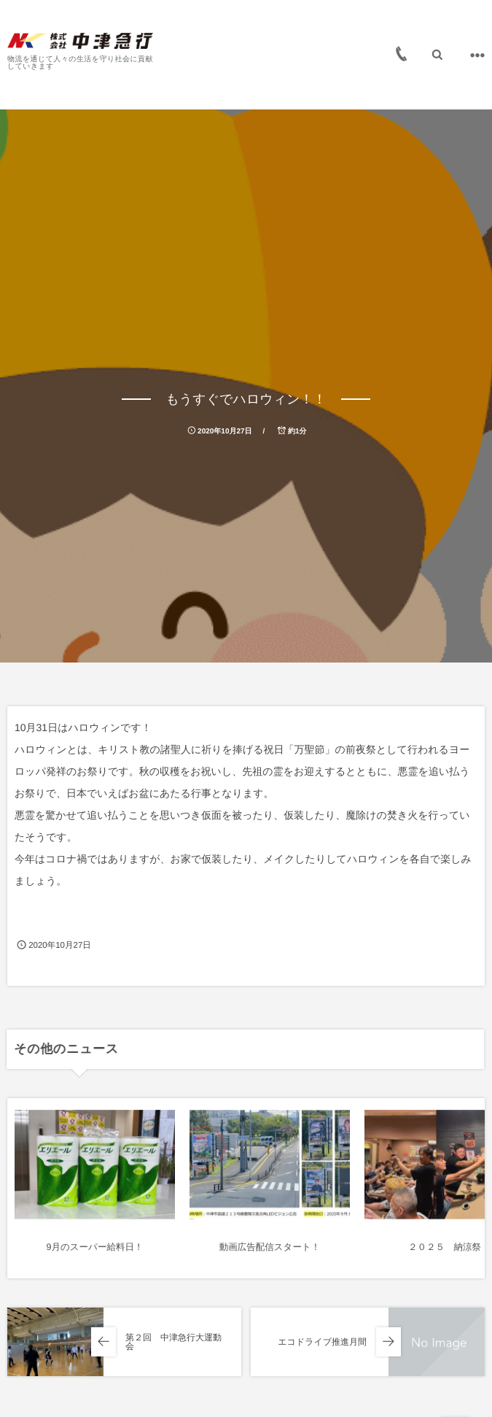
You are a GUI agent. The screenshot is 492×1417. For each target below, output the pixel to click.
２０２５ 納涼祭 (444, 1256)
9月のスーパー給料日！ (95, 1256)
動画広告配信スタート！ (269, 1256)
